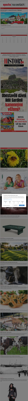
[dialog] (14, 200)
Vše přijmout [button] (21, 205)
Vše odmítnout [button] (15, 205)
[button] (6, 205)
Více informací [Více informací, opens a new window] (9, 198)
